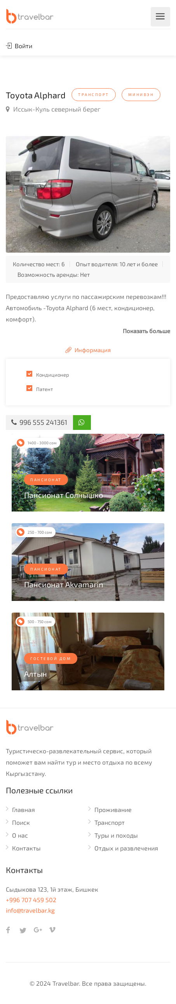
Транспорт (109, 822)
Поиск (21, 822)
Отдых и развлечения (126, 848)
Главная (23, 809)
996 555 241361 (39, 422)
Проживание (113, 809)
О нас (20, 835)
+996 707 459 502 (31, 899)
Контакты (26, 848)
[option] (88, 194)
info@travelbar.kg (30, 910)
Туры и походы (116, 835)
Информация (88, 349)
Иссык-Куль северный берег (53, 109)
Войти (19, 45)
